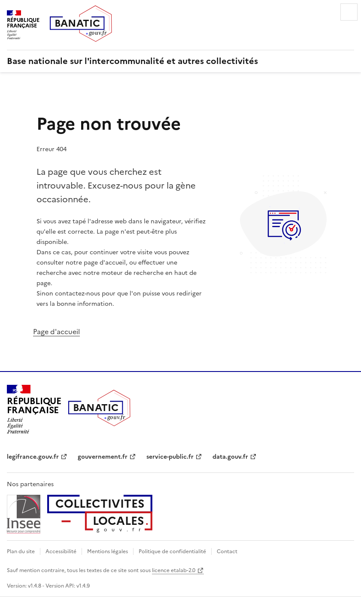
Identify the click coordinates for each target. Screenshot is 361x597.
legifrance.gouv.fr (33, 456)
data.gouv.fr (230, 456)
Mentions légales (107, 551)
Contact (227, 551)
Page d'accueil (56, 331)
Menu (349, 12)
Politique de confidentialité (172, 551)
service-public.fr (170, 456)
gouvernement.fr (102, 456)
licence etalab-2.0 (173, 570)
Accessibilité (61, 551)
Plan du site (21, 551)
